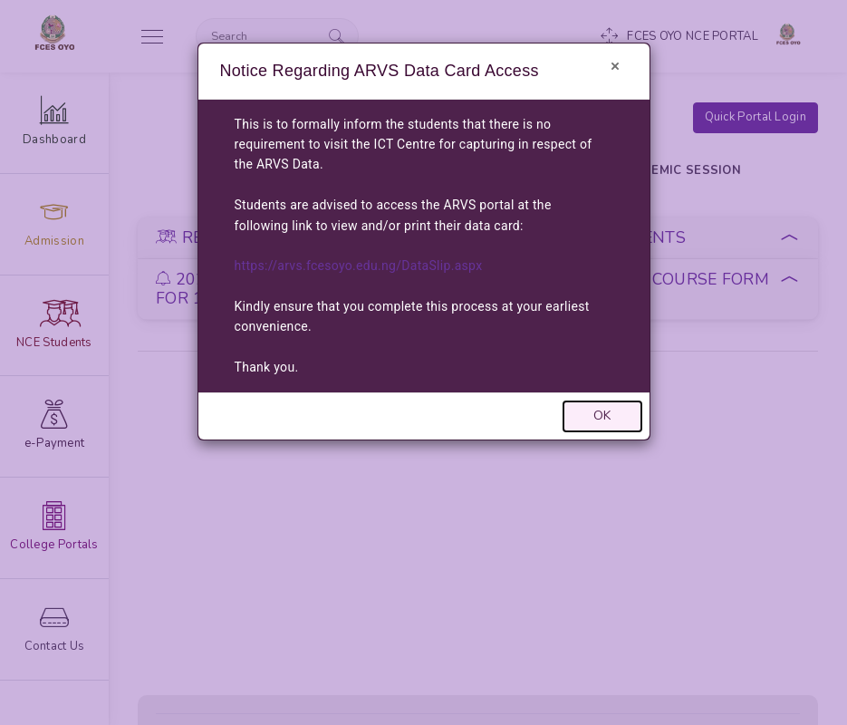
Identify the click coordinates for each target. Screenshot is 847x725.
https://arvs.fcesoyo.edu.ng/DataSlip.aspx (359, 265)
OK (602, 415)
